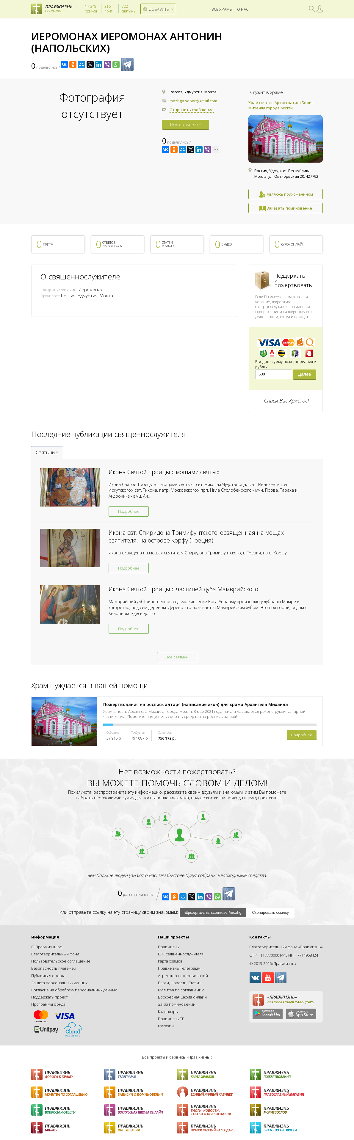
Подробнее (129, 511)
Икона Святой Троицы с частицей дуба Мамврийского (183, 589)
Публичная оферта (48, 975)
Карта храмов (170, 961)
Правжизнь (168, 946)
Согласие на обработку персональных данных (74, 990)
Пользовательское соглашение (60, 961)
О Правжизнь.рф (46, 946)
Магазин (166, 1026)
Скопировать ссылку (270, 912)
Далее (304, 374)
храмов (91, 9)
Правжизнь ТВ (171, 1018)
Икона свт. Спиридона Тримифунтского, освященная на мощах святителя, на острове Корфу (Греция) (196, 536)
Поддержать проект (49, 997)
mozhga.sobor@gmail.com (193, 100)
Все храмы (222, 9)
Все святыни (177, 657)
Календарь (168, 1011)
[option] (285, 156)
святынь (129, 9)
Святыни (47, 452)
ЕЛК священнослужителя (180, 954)
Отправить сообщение (192, 109)
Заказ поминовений (176, 1004)
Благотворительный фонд (55, 954)
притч (109, 9)
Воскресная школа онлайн (182, 997)
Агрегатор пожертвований (183, 975)
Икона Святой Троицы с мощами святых (164, 472)
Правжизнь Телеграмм (179, 968)
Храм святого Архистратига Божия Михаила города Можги (281, 105)
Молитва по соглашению (181, 990)
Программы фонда (48, 1004)
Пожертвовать (185, 124)
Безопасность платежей (53, 968)
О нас (242, 9)
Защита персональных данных (59, 982)
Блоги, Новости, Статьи (179, 982)
